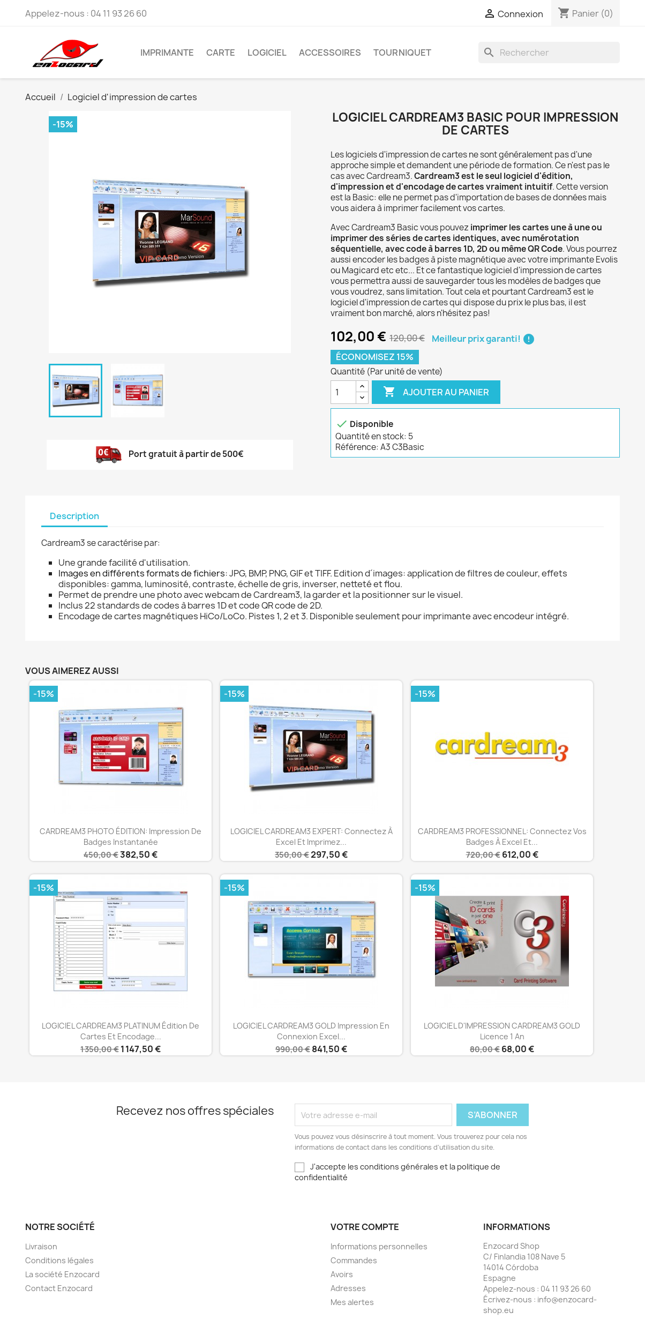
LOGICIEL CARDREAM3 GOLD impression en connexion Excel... (311, 1031)
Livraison (41, 1246)
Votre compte (365, 1227)
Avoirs (342, 1274)
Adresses (348, 1288)
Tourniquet (402, 52)
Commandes (354, 1260)
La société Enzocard (62, 1274)
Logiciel (267, 52)
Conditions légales (59, 1260)
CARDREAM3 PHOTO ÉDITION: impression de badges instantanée (120, 836)
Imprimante (167, 52)
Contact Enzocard (59, 1288)
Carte (220, 52)
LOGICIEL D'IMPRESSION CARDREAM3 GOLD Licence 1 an (502, 1031)
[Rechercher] (549, 52)
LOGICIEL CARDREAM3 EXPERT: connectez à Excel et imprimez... (311, 836)
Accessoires (330, 52)
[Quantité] (343, 392)
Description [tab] (74, 516)
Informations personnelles (379, 1246)
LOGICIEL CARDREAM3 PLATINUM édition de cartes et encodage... (120, 1031)
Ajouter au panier (436, 392)
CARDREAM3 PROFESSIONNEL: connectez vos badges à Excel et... (502, 836)
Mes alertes (352, 1302)
